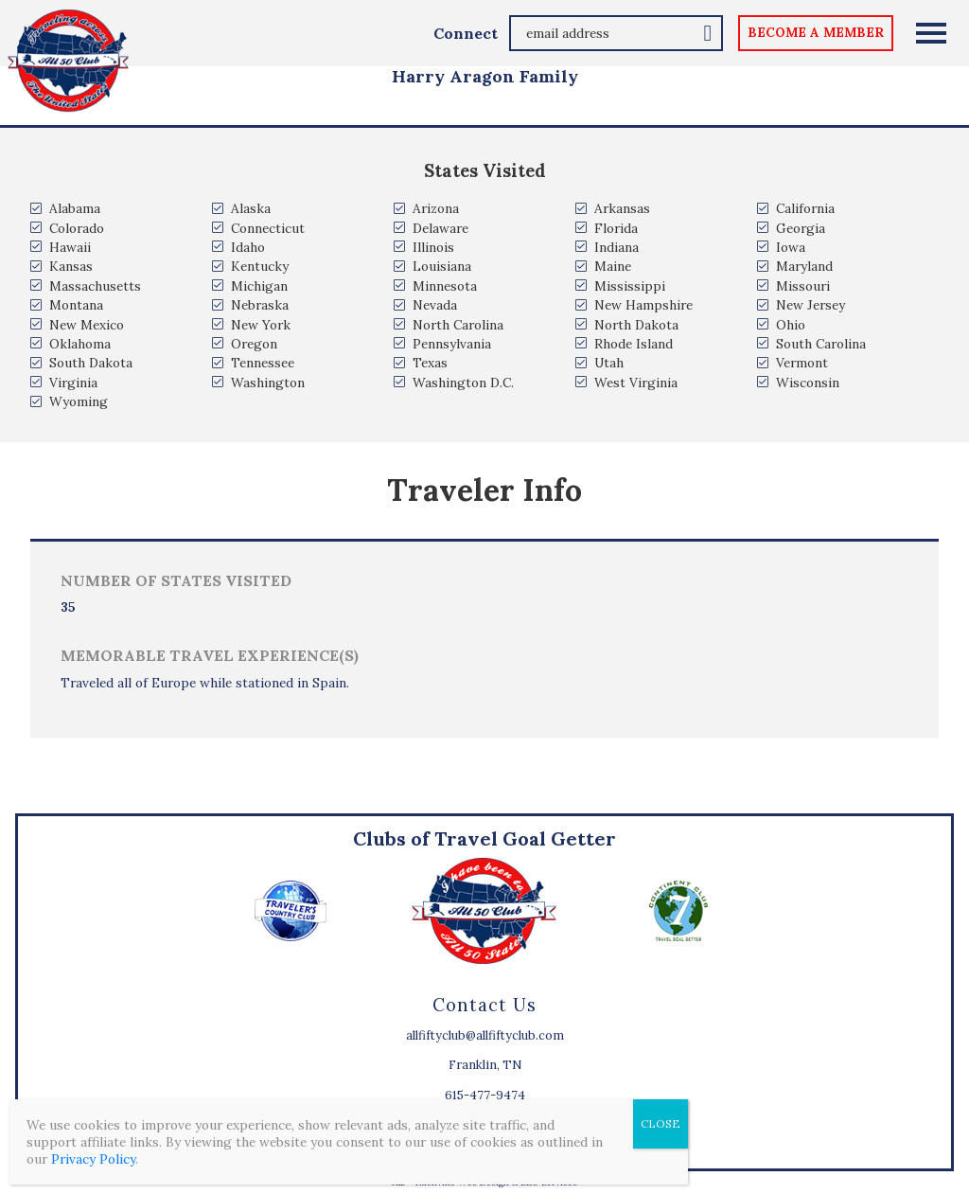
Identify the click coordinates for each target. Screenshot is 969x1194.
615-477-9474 (485, 1095)
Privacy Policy (93, 1158)
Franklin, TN (485, 1065)
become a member (816, 32)
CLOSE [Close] (660, 1123)
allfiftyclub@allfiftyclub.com (485, 1035)
